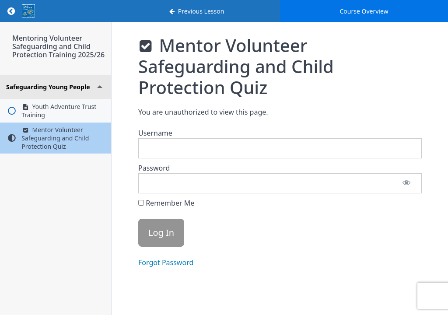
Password (154, 168)
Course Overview (364, 11)
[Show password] (406, 183)
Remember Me (166, 203)
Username (155, 133)
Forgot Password (165, 262)
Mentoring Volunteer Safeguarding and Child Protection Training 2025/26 (58, 46)
